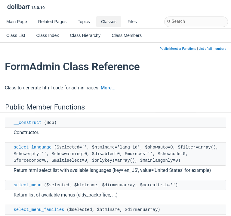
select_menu (27, 185)
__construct (27, 122)
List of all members (212, 49)
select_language (32, 147)
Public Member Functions (178, 49)
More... (108, 88)
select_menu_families (39, 209)
